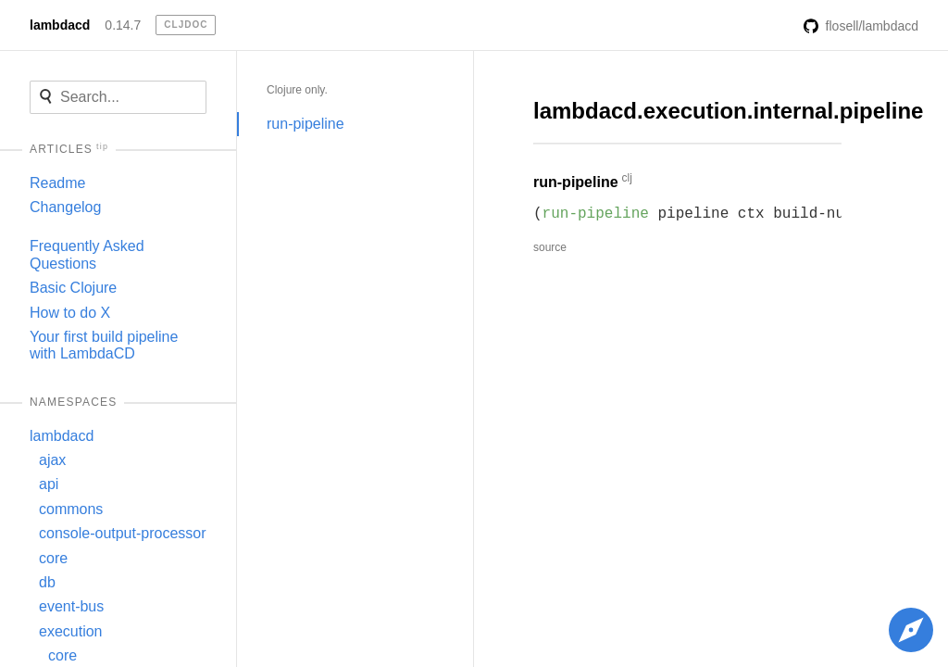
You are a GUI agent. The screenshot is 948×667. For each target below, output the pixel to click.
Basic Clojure (73, 288)
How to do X (70, 313)
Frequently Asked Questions (87, 254)
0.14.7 (123, 25)
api (48, 484)
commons (71, 509)
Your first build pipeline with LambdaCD (104, 345)
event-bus (71, 606)
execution (71, 631)
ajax (52, 460)
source (550, 247)
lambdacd (60, 25)
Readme (57, 183)
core (53, 558)
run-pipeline (305, 124)
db (47, 582)
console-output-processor (122, 533)
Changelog (65, 207)
